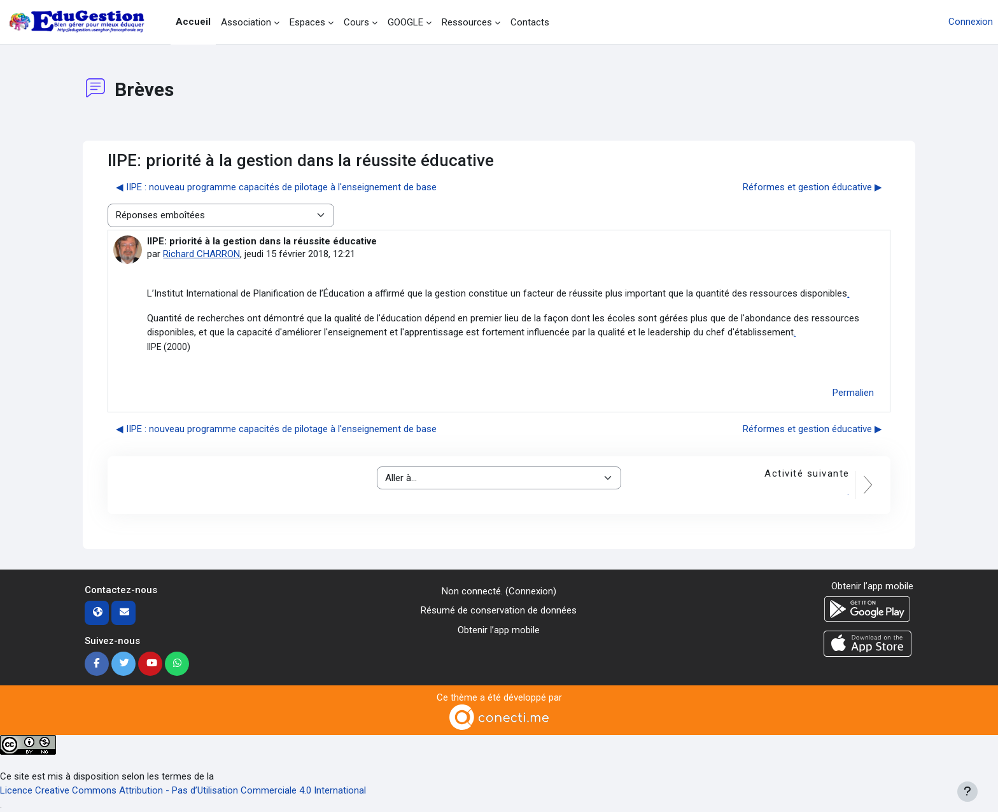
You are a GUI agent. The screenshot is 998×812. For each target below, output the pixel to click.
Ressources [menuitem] (467, 22)
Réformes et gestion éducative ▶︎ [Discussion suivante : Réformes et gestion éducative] (812, 187)
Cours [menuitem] (356, 22)
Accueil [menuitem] (193, 21)
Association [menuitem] (246, 22)
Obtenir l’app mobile (499, 630)
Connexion (970, 21)
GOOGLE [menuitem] (405, 22)
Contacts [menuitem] (529, 22)
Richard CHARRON (201, 254)
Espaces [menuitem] (307, 22)
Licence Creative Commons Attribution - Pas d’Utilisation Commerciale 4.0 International (183, 790)
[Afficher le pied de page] (967, 791)
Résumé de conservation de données (499, 610)
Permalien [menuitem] (853, 392)
